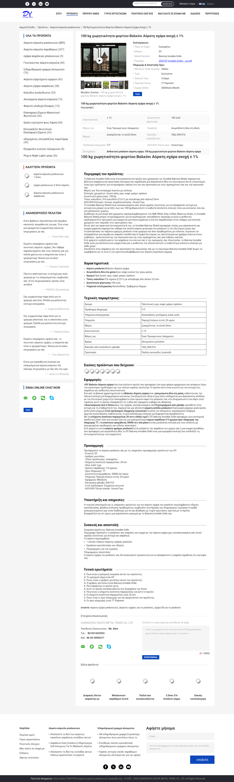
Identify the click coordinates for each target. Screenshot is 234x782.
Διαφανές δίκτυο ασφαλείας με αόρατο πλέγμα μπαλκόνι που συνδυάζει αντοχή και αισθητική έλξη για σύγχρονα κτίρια (92, 697)
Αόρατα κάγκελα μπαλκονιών (65, 27)
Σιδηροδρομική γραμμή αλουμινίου (44, 69)
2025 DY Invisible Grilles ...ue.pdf (175, 61)
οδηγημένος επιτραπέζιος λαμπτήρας (46, 139)
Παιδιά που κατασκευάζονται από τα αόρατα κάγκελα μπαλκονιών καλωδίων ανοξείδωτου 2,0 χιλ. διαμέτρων (145, 697)
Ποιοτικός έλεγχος (142, 13)
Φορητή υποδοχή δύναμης (39, 106)
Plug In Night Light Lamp (38, 155)
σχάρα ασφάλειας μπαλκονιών (41, 56)
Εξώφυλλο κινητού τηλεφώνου (42, 149)
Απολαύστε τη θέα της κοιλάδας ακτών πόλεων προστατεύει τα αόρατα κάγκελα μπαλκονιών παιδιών (71, 753)
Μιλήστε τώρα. (187, 3)
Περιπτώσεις (212, 13)
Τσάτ (137, 94)
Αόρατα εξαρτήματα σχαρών (40, 79)
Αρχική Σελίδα (27, 27)
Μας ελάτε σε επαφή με (172, 13)
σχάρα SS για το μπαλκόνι (167, 607)
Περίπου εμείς (91, 13)
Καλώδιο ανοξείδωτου (37, 92)
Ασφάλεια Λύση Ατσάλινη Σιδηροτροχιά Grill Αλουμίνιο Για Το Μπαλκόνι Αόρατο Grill (71, 745)
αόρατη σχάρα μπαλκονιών (104, 607)
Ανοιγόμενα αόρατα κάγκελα (40, 99)
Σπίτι (59, 13)
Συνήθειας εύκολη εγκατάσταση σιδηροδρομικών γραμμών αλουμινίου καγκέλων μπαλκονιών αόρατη (119, 745)
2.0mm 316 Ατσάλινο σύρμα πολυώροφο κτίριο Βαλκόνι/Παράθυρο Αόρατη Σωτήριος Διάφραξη (171, 697)
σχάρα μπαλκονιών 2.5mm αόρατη (51, 185)
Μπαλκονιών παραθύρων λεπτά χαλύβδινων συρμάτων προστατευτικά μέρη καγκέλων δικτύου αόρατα (118, 697)
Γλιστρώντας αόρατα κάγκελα (41, 62)
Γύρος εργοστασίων (115, 13)
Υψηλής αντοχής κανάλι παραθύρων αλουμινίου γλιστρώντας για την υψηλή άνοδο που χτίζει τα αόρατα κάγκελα (119, 753)
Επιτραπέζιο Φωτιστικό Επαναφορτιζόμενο (38, 131)
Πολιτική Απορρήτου (41, 778)
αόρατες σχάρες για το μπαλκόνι (136, 607)
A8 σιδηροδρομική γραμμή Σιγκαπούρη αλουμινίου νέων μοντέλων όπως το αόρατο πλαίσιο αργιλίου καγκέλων (119, 736)
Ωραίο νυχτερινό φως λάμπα (40, 122)
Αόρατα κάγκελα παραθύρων (41, 49)
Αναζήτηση (167, 4)
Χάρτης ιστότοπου (29, 757)
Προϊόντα (72, 13)
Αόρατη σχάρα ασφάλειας (39, 86)
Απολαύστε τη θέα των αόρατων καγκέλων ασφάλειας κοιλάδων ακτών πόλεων (70, 736)
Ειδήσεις (195, 13)
